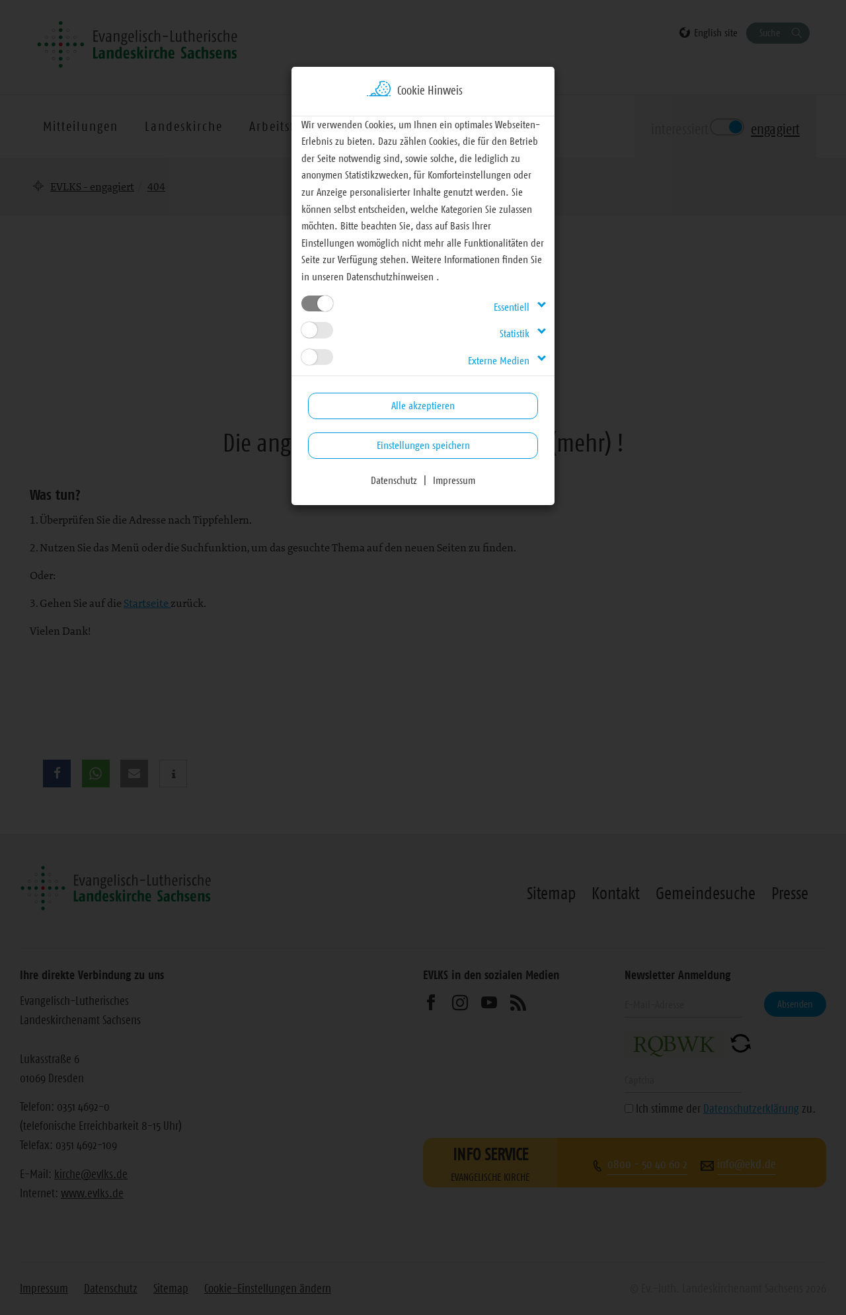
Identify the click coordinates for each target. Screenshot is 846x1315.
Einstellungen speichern (423, 445)
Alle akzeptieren (423, 405)
